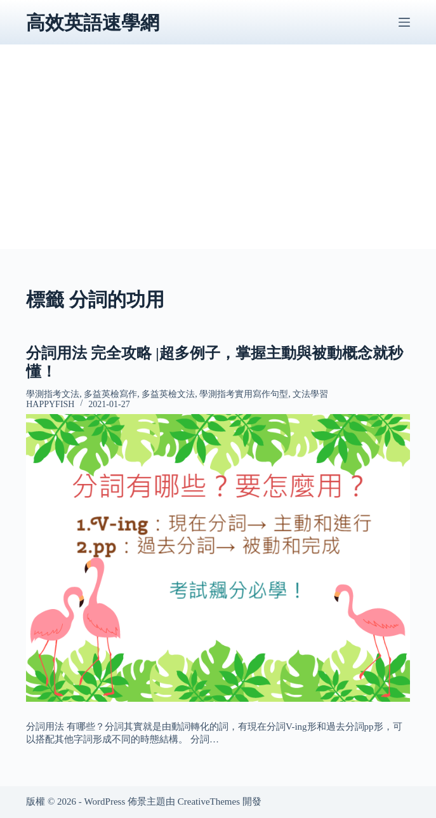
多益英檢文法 (168, 394)
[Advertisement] (218, 160)
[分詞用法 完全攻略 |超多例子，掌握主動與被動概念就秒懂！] (218, 558)
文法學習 (310, 394)
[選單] (404, 22)
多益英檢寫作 (110, 394)
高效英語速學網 (92, 22)
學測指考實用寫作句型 (243, 394)
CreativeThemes (209, 801)
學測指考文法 (52, 394)
